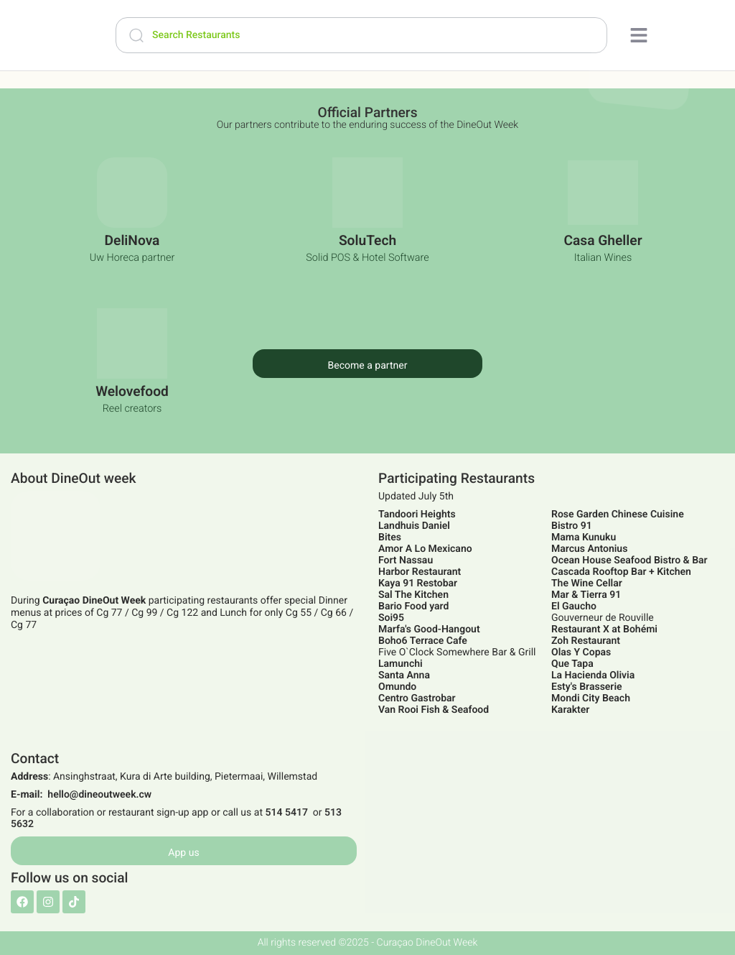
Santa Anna (404, 675)
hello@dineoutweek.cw (99, 795)
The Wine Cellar (586, 583)
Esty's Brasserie (586, 687)
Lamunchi (400, 664)
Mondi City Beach (590, 698)
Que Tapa (572, 664)
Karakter (570, 710)
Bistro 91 (571, 526)
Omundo (397, 687)
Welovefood (132, 391)
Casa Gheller (602, 240)
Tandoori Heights (417, 514)
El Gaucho (573, 606)
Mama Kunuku (583, 537)
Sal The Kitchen (413, 595)
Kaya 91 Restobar (417, 583)
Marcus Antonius (589, 549)
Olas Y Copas (581, 652)
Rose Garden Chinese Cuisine (617, 514)
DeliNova (132, 240)
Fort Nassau (405, 560)
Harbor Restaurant (419, 572)
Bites (389, 537)
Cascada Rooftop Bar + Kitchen (621, 572)
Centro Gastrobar (417, 698)
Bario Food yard (413, 606)
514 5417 (286, 812)
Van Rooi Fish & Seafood (433, 710)
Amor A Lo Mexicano (425, 549)
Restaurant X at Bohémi (604, 629)
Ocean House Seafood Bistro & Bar (629, 560)
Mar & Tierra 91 (586, 595)
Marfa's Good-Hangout (429, 629)
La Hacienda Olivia (593, 675)
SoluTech (367, 240)
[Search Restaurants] (361, 35)
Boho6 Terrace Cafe (422, 641)
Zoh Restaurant (585, 641)
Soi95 (391, 618)
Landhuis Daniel (414, 526)
